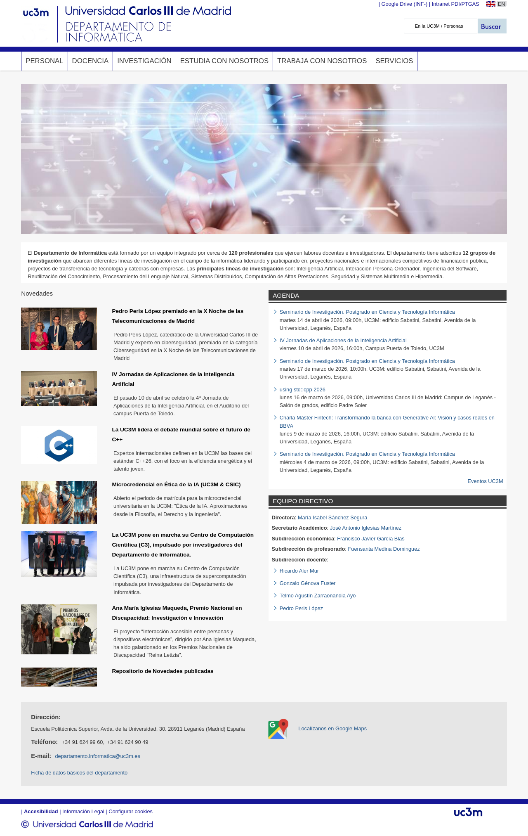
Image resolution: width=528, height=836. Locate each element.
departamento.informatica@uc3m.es (97, 756)
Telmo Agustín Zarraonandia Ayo (318, 595)
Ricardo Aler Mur (299, 571)
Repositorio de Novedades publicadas (162, 671)
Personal (44, 61)
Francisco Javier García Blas (371, 538)
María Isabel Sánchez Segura (333, 517)
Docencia (90, 61)
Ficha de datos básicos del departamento (79, 773)
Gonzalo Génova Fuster (308, 583)
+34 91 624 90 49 (127, 742)
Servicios (394, 61)
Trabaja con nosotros (322, 61)
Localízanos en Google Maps (332, 728)
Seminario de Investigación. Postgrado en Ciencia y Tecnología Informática (367, 312)
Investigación (144, 61)
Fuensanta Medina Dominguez (384, 549)
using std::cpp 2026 (302, 389)
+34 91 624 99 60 (82, 742)
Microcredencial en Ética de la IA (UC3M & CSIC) (176, 484)
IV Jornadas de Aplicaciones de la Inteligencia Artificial (343, 340)
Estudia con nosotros (224, 61)
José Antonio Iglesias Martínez (366, 528)
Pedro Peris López (301, 608)
